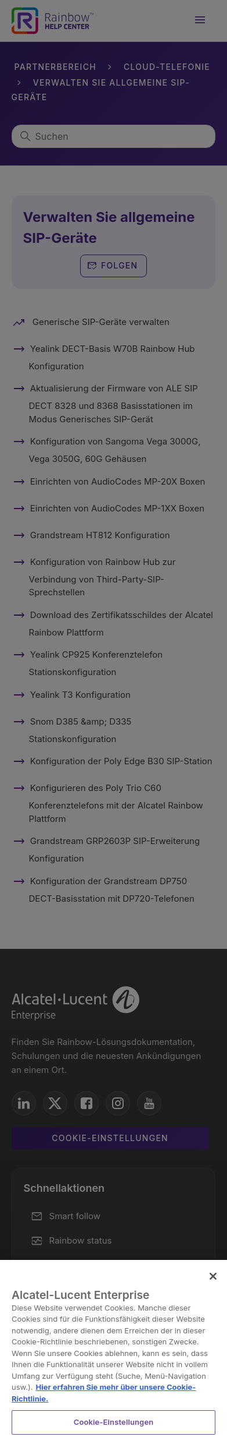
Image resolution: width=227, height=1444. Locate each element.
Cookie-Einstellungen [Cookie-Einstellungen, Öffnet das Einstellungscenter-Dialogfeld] (114, 1422)
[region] (113, 1352)
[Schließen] (213, 1276)
